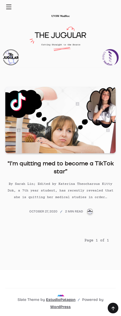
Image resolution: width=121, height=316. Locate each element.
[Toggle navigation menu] (8, 6)
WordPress (60, 307)
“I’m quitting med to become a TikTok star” (60, 167)
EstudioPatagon (61, 299)
